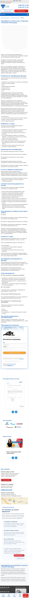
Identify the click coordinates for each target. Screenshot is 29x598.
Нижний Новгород (9, 1)
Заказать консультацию (14, 352)
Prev (13, 412)
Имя (4, 342)
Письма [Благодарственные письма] (9, 595)
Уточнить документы (19, 555)
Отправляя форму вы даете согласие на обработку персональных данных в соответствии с (13, 358)
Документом (21, 358)
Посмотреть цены (20, 558)
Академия (3, 595)
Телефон (5, 346)
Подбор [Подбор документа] (14, 595)
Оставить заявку (6, 480)
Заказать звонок (7, 10)
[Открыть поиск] (28, 14)
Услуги (20, 595)
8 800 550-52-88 (23, 7)
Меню (2, 14)
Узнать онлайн (21, 10)
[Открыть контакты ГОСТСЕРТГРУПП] (14, 500)
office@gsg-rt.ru (10, 365)
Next (16, 412)
